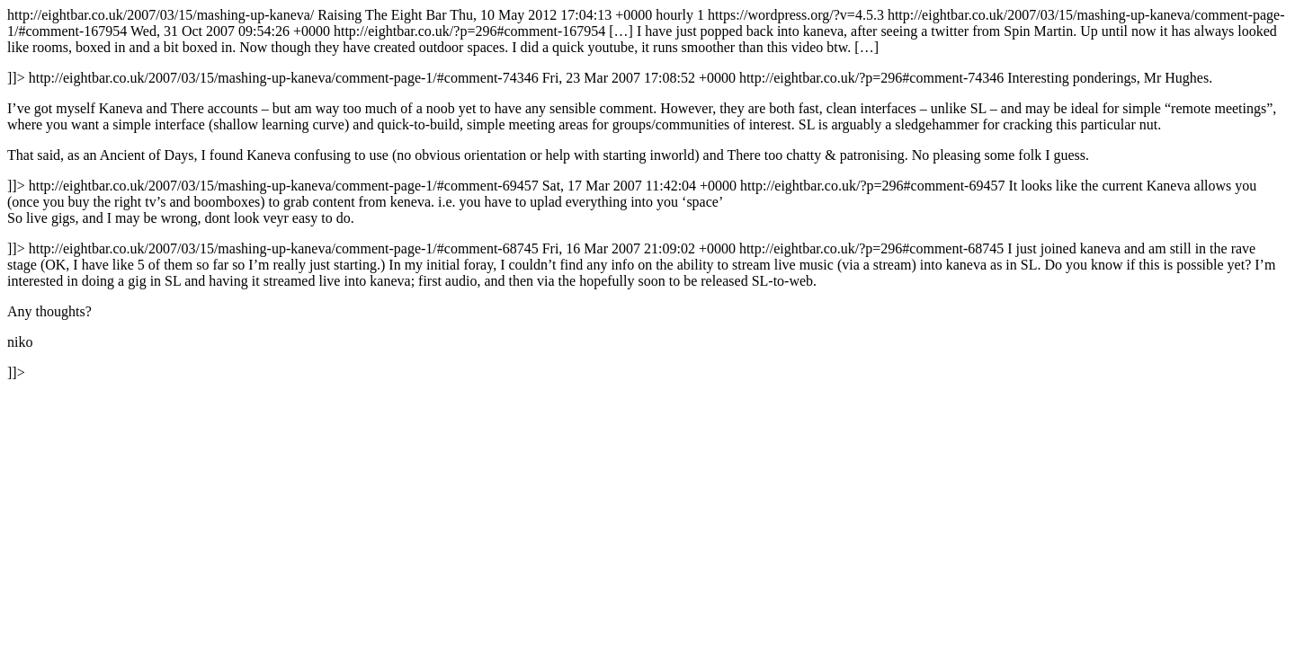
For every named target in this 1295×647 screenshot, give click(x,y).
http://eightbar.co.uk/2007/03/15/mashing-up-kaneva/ (647, 193)
